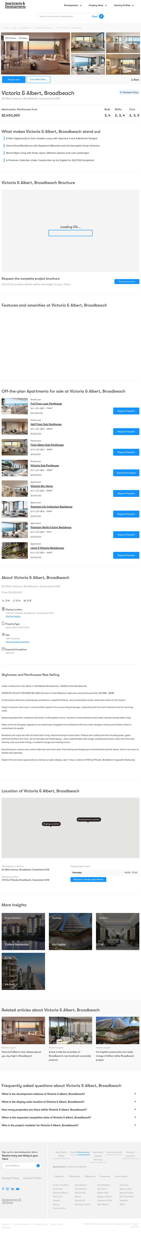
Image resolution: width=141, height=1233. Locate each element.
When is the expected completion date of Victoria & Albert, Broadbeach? (46, 1117)
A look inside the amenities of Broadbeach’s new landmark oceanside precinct (70, 1056)
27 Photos (10, 38)
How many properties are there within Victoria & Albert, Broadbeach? (44, 1109)
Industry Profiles (32, 1178)
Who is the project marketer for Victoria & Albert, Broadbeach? (40, 1125)
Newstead (58, 1189)
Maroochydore (127, 1193)
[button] (70, 1095)
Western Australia (130, 1154)
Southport (102, 1189)
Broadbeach (26, 28)
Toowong (124, 1185)
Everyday (77, 872)
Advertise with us (22, 1224)
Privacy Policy (40, 1224)
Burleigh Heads (82, 1204)
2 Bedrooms (74, 1176)
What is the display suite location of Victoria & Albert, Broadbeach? (43, 1101)
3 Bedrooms (89, 1176)
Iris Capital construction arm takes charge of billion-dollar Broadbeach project (115, 1056)
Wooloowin (80, 1193)
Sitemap (6, 1227)
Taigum (56, 1200)
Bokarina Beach (60, 1193)
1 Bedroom (59, 1176)
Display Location (51, 824)
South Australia (114, 1152)
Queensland (84, 1152)
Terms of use (56, 1224)
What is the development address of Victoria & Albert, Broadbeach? (43, 1094)
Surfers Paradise (61, 1185)
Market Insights (9, 1047)
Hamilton (124, 1200)
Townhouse (105, 1176)
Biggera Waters (104, 1196)
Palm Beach (81, 1189)
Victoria (74, 1152)
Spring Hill (80, 1200)
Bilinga (56, 1204)
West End (57, 1196)
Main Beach (103, 1204)
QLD (15, 28)
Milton (78, 1196)
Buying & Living (10, 1178)
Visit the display (13, 616)
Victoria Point (59, 1208)
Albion (123, 1204)
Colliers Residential (43, 28)
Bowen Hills (103, 1193)
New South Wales (61, 1154)
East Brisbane (104, 1185)
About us (6, 1224)
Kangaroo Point (104, 1200)
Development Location (89, 819)
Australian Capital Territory (98, 1156)
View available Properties (17, 642)
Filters (95, 16)
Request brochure (127, 281)
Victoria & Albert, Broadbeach (69, 28)
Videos (23, 38)
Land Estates (121, 1176)
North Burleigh (127, 1196)
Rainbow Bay (126, 1189)
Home (6, 28)
